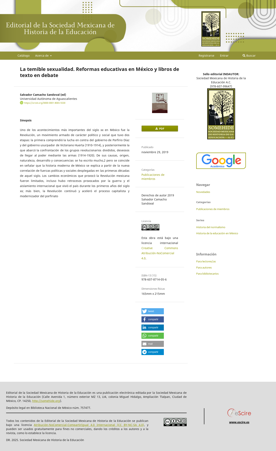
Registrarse (206, 55)
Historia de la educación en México (217, 233)
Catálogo (24, 55)
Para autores (204, 267)
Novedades (203, 192)
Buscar (249, 55)
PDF (161, 128)
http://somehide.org (46, 401)
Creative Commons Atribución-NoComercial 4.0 (159, 253)
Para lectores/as (206, 261)
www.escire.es (239, 422)
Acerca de (42, 55)
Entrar (224, 55)
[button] (152, 311)
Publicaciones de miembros (152, 177)
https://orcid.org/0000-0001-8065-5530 (44, 102)
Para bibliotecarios (207, 273)
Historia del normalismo (210, 227)
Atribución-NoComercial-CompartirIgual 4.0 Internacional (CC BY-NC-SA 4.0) (89, 425)
